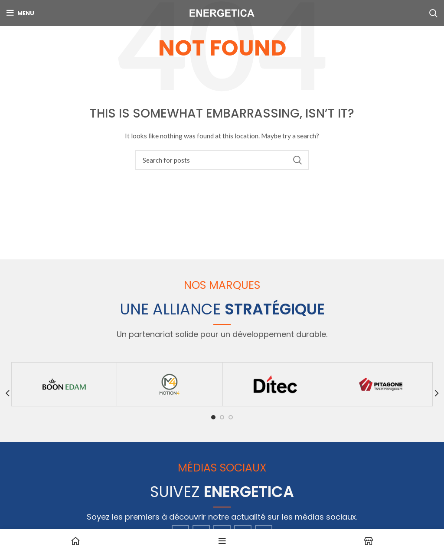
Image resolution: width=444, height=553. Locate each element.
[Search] (222, 160)
